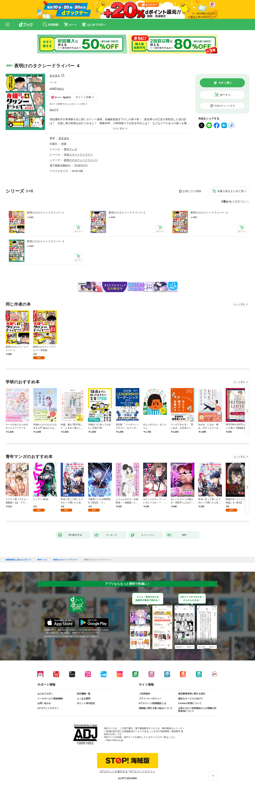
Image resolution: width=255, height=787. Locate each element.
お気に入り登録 (192, 191)
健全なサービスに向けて (190, 698)
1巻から (226, 201)
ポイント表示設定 (86, 703)
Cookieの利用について (189, 703)
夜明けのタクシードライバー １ (45, 212)
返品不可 (54, 110)
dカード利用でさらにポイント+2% (67, 104)
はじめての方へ (45, 693)
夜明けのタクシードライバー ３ (209, 212)
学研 (63, 143)
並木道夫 (55, 75)
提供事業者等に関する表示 (191, 693)
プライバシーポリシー (150, 698)
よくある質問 (83, 698)
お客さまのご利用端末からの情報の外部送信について (197, 710)
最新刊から (241, 201)
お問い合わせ (44, 703)
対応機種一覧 (83, 693)
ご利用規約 (144, 693)
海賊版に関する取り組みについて (156, 708)
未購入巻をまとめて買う (231, 191)
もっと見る (239, 304)
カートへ (225, 94)
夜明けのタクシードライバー (81, 160)
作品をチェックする (225, 105)
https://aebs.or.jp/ (114, 740)
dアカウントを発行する (114, 771)
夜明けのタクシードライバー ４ (45, 241)
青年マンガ (70, 149)
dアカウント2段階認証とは (152, 703)
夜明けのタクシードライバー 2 (127, 212)
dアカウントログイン (48, 708)
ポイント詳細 (83, 97)
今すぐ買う (225, 82)
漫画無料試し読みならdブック (18, 560)
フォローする (63, 75)
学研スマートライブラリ (78, 154)
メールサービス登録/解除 (50, 698)
